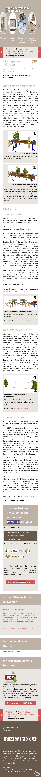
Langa (34, 69)
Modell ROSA (12, 51)
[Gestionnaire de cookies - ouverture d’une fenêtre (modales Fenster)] (37, 773)
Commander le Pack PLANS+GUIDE (20, 703)
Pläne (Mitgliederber (25, 49)
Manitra (6, 71)
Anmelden (13, 628)
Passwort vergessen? (25, 628)
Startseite (11, 49)
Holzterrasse (21, 754)
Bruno (29, 69)
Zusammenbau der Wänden (26, 321)
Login (5, 628)
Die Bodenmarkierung (21, 408)
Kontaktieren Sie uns (12, 728)
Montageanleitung (27, 51)
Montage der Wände (15, 53)
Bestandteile (8, 492)
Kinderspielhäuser (10, 751)
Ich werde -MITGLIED (20, 582)
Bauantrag (9, 763)
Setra (12, 71)
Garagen (31, 761)
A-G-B (6, 731)
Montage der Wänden (11, 651)
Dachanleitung (13, 758)
